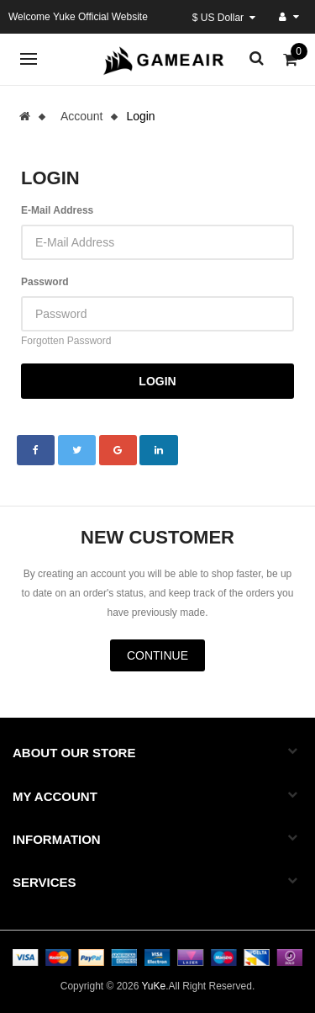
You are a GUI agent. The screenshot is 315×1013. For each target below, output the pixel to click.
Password (45, 282)
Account (81, 116)
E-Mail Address (57, 210)
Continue (157, 655)
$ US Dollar (223, 18)
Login (140, 116)
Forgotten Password (66, 341)
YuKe (153, 986)
